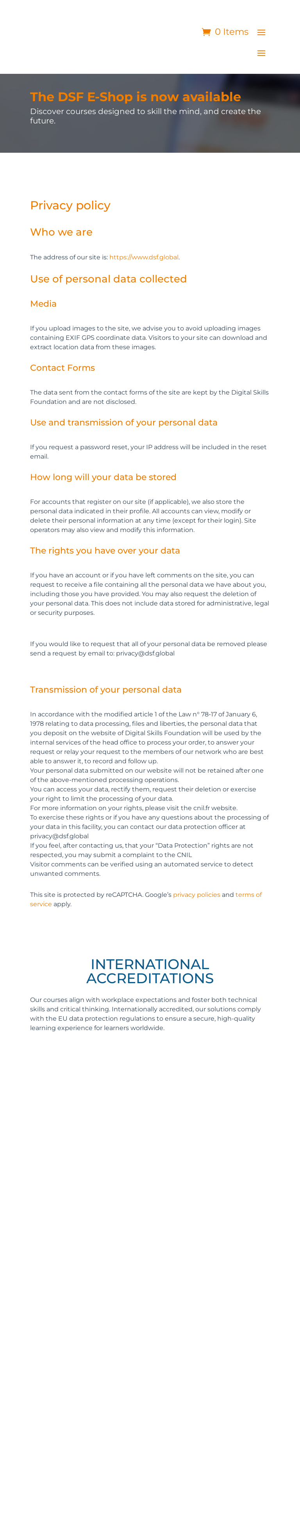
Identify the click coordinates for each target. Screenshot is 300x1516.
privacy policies (196, 894)
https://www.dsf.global (144, 257)
